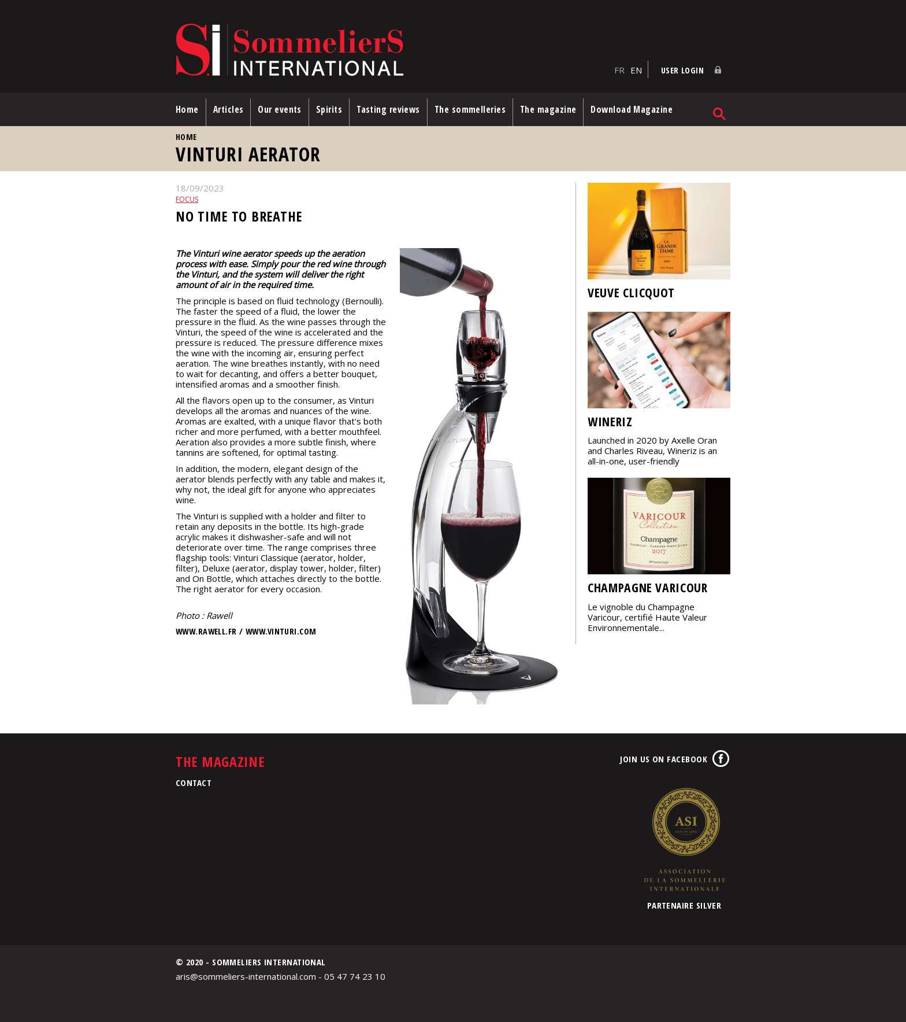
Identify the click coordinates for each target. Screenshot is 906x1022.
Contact (193, 782)
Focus (187, 199)
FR (619, 70)
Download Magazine (632, 109)
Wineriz (610, 421)
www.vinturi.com (281, 631)
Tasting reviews (388, 109)
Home (187, 109)
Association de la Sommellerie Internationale (684, 839)
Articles (228, 109)
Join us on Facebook (663, 759)
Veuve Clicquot (631, 292)
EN (636, 70)
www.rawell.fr (206, 631)
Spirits (329, 109)
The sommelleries (470, 109)
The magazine (548, 109)
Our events (280, 109)
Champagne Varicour (648, 587)
